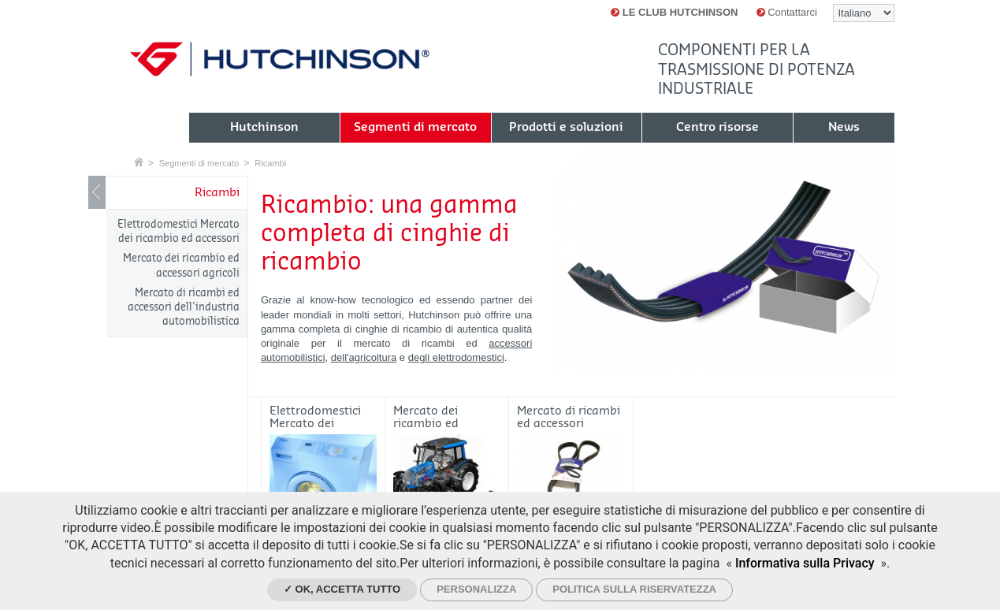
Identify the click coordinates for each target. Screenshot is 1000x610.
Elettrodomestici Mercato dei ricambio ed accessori (178, 231)
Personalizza (476, 589)
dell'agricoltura (363, 357)
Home (138, 162)
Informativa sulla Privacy (805, 563)
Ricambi (270, 163)
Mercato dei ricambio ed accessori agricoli (181, 265)
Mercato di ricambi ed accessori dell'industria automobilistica (184, 307)
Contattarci (787, 12)
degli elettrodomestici (456, 357)
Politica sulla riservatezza (634, 589)
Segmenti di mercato (199, 163)
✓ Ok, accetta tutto (342, 589)
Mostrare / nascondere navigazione (97, 192)
